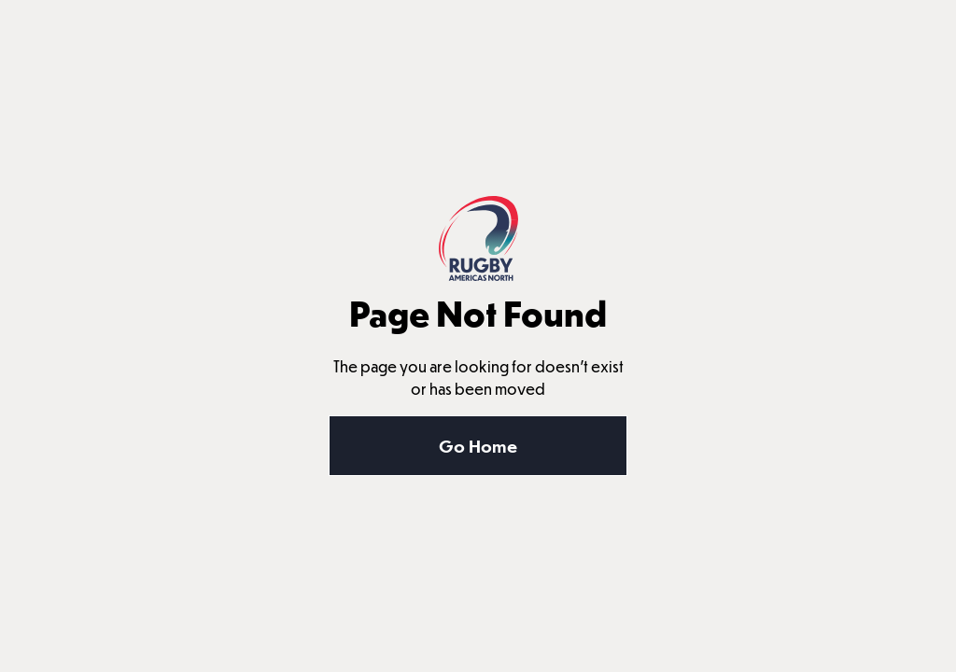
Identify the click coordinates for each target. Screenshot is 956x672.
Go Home (478, 445)
